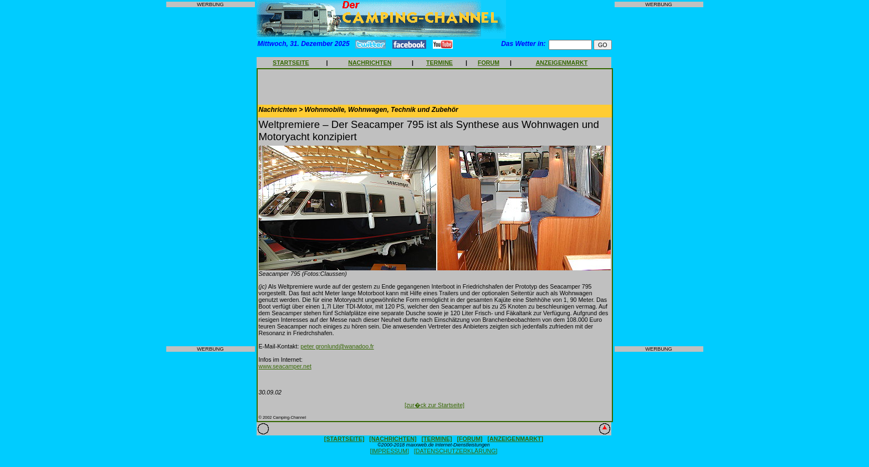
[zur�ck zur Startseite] (434, 405)
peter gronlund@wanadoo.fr (337, 346)
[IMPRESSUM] (389, 451)
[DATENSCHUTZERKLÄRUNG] (456, 451)
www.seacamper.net (285, 366)
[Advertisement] (210, 177)
